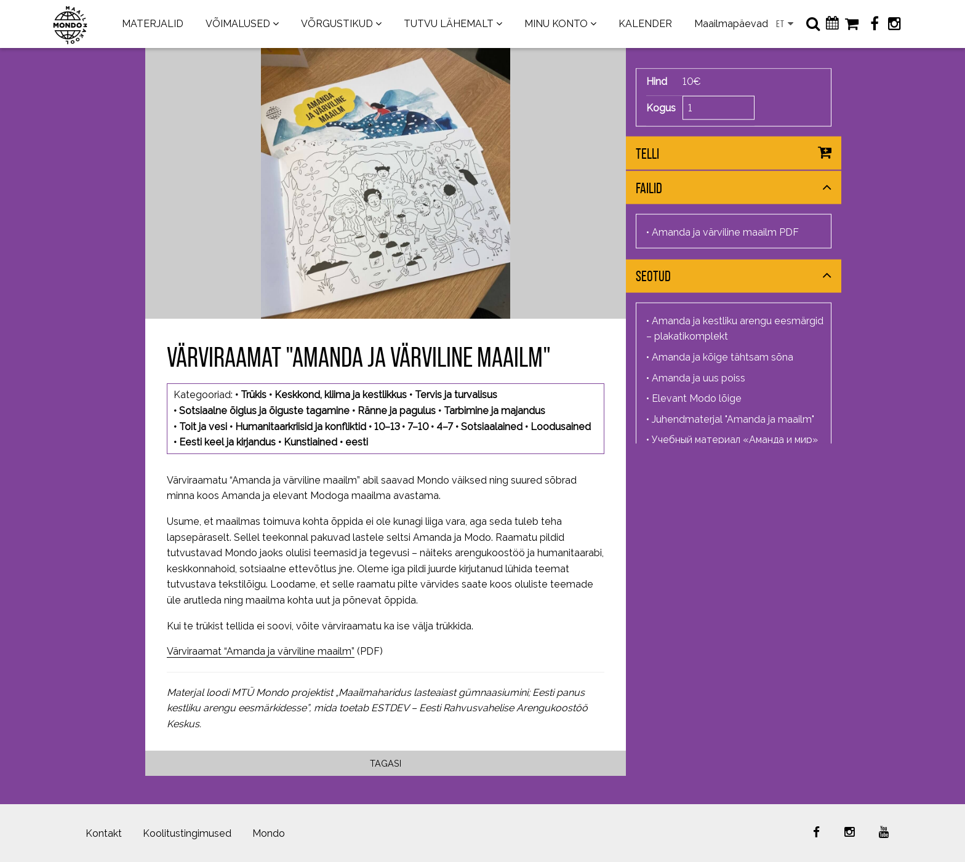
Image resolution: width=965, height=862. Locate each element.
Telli (647, 153)
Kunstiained (310, 442)
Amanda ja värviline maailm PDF (725, 232)
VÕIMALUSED (238, 24)
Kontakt (104, 833)
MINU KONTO (556, 24)
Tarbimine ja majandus (494, 411)
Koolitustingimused (187, 833)
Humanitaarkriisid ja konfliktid (300, 427)
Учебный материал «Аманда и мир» (735, 439)
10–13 (386, 427)
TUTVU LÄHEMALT (449, 24)
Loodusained (561, 427)
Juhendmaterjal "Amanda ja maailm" (733, 419)
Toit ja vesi (203, 427)
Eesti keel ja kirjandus (227, 442)
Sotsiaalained (492, 427)
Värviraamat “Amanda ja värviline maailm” (260, 651)
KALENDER (645, 24)
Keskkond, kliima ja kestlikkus (340, 395)
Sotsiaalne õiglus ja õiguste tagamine (264, 411)
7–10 (417, 427)
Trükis (253, 395)
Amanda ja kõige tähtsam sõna (722, 357)
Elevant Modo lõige (697, 398)
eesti (356, 442)
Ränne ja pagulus (397, 411)
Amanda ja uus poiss (698, 377)
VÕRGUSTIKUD (337, 24)
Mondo (268, 833)
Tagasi (385, 763)
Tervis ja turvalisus (456, 395)
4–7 (444, 427)
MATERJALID (152, 24)
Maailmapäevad (731, 24)
